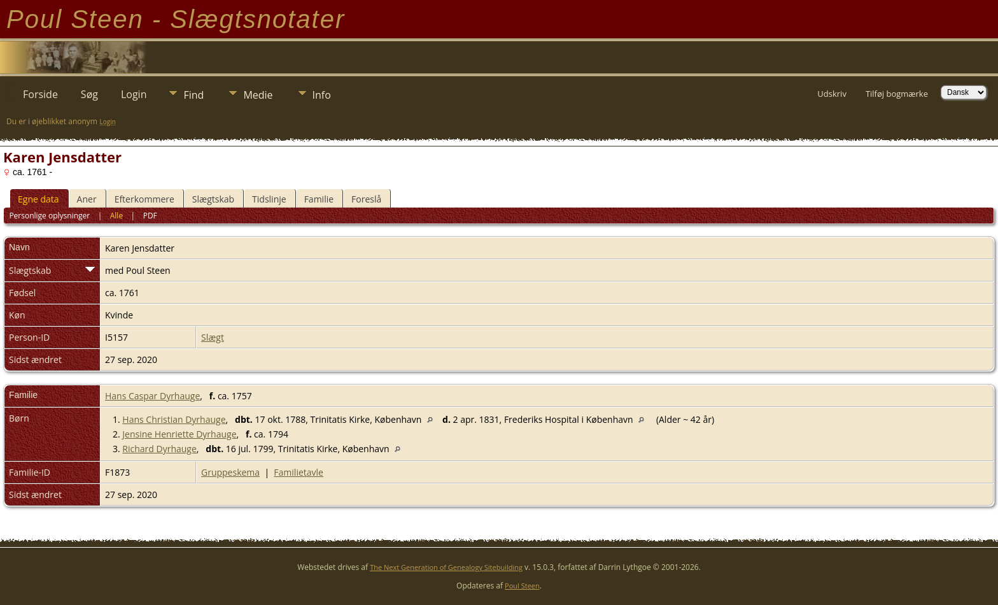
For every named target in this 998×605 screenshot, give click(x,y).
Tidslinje (269, 199)
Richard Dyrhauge (159, 449)
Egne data (38, 199)
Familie (319, 199)
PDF (150, 215)
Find (193, 95)
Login (134, 94)
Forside (40, 94)
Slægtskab (213, 199)
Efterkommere (144, 199)
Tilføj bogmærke (897, 93)
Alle (116, 215)
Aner (87, 199)
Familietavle (298, 472)
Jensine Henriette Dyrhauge (179, 434)
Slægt (212, 337)
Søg (89, 94)
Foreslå (366, 199)
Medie (257, 95)
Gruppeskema (230, 472)
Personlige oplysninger (49, 215)
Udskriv (832, 93)
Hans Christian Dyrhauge (173, 419)
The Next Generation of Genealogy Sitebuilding (446, 567)
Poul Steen (522, 585)
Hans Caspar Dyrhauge (152, 396)
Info (322, 95)
